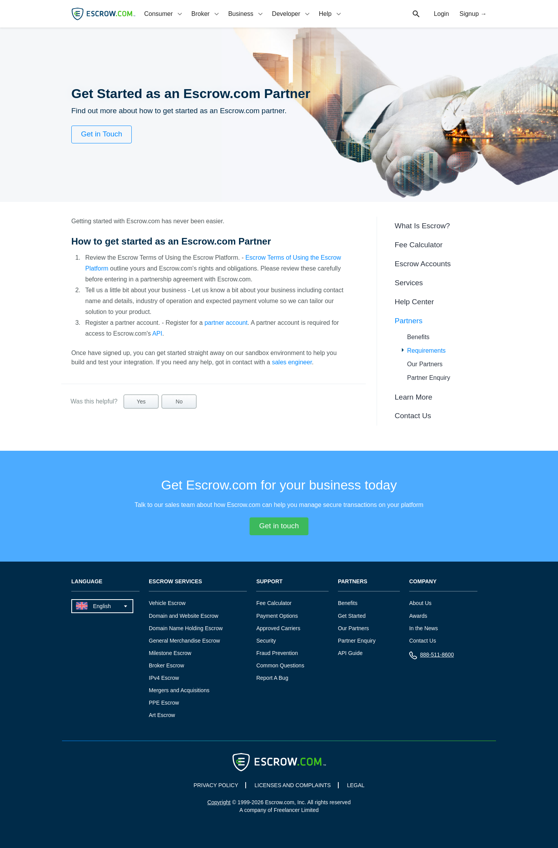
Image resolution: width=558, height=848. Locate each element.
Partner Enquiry (428, 377)
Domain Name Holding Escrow (186, 628)
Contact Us (413, 416)
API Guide (350, 653)
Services (409, 283)
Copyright (219, 802)
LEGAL (355, 785)
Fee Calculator (419, 245)
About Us (420, 603)
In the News (423, 628)
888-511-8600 (431, 656)
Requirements (426, 350)
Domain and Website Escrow (183, 616)
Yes (141, 401)
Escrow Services (175, 581)
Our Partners (425, 364)
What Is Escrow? (422, 226)
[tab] (164, 14)
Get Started (352, 616)
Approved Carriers (278, 628)
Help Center (414, 302)
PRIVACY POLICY (215, 785)
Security (266, 641)
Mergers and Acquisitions (179, 690)
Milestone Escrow (170, 653)
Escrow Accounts (423, 264)
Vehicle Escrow (167, 603)
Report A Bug (272, 678)
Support (269, 581)
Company (423, 581)
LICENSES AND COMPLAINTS (293, 785)
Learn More (413, 397)
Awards (418, 616)
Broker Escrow (166, 665)
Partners (409, 321)
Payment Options (277, 616)
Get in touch (279, 526)
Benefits (418, 337)
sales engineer (292, 362)
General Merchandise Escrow (184, 641)
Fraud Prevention (277, 653)
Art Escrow (162, 715)
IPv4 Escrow (164, 678)
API (157, 333)
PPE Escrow (164, 703)
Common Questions (280, 665)
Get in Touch (101, 134)
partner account (226, 322)
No (179, 401)
